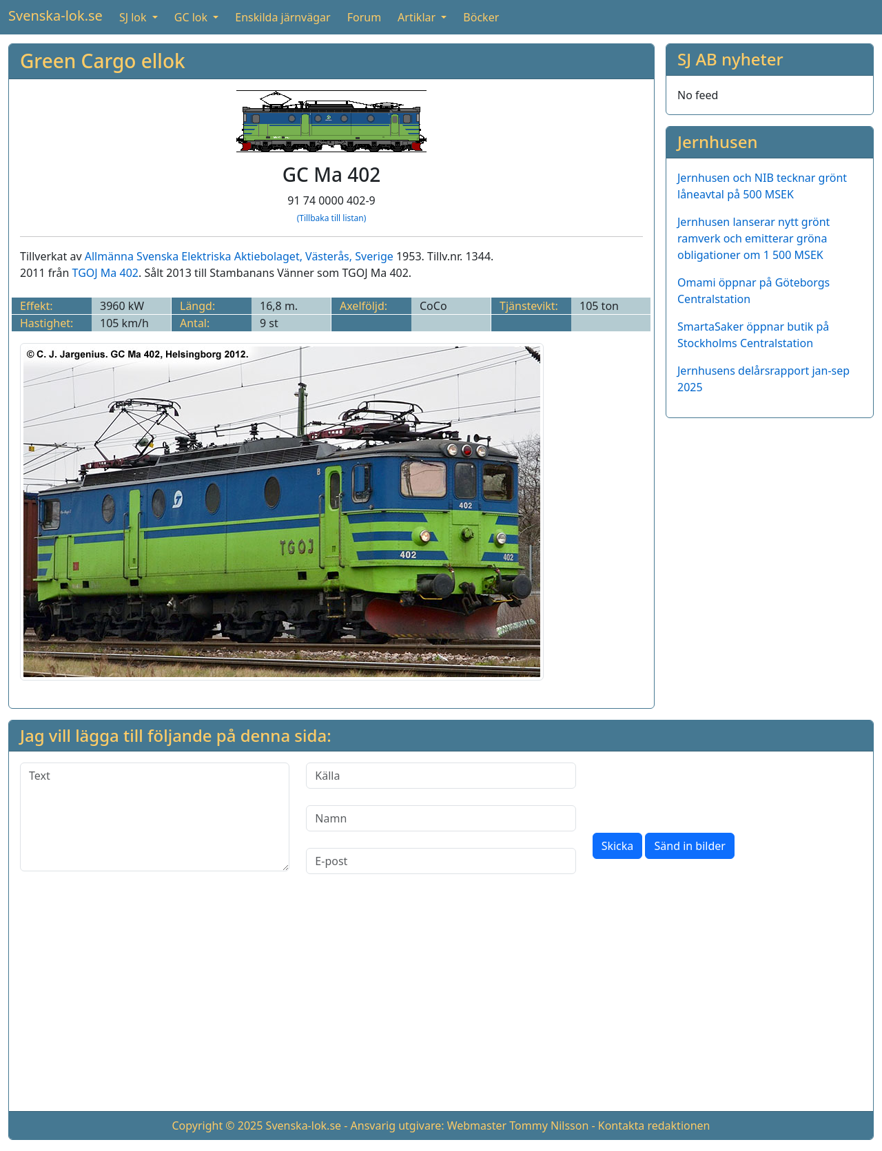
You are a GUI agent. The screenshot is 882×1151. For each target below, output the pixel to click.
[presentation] (697, 789)
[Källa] (440, 776)
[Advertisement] (441, 1003)
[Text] (154, 817)
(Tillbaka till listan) (332, 218)
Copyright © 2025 (217, 1125)
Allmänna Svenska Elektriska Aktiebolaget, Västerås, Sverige (239, 256)
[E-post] (440, 861)
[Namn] (440, 818)
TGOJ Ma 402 (105, 272)
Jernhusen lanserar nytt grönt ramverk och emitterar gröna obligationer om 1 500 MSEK (753, 238)
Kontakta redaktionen (654, 1125)
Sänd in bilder (689, 845)
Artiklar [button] (418, 17)
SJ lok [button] (134, 17)
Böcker (481, 17)
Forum (364, 17)
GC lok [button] (192, 17)
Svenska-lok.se (55, 15)
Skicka (618, 845)
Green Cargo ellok (102, 61)
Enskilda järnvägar (282, 17)
